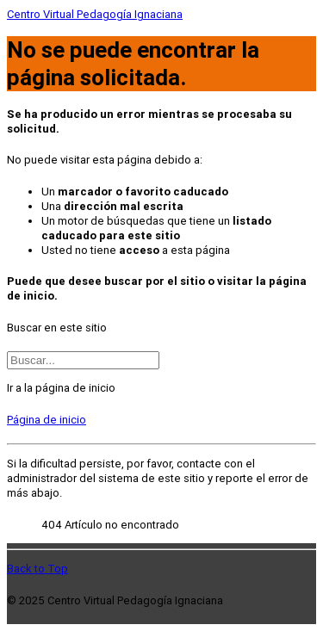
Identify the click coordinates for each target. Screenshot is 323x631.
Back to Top (37, 568)
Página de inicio (46, 419)
